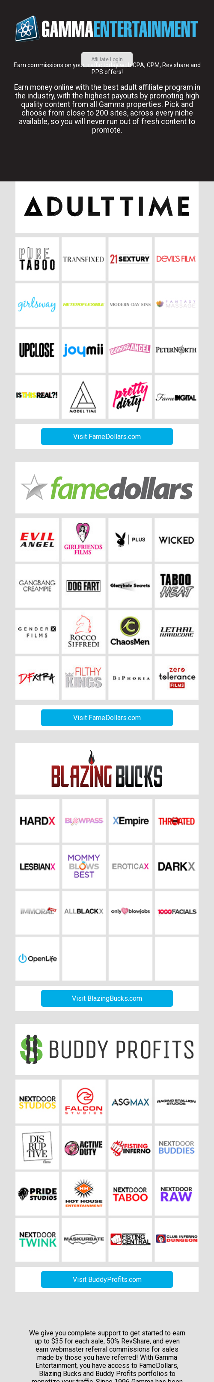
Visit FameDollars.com (107, 437)
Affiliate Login (107, 59)
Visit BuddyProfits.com (107, 1279)
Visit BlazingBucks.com (107, 998)
